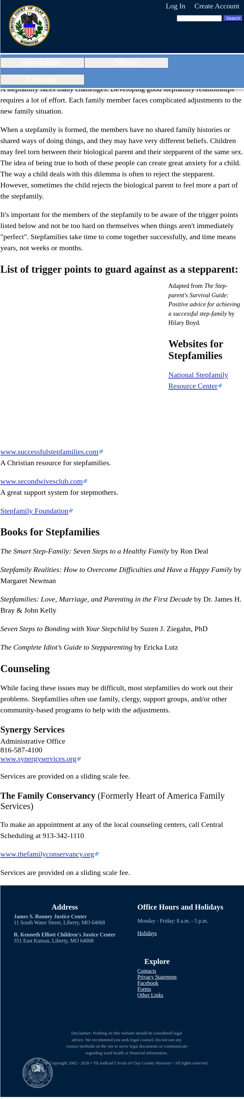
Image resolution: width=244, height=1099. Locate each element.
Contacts (146, 971)
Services (41, 79)
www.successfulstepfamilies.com (49, 451)
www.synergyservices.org (38, 758)
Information (41, 62)
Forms (144, 989)
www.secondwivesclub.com (41, 481)
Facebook (147, 983)
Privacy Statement (157, 977)
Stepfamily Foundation (34, 511)
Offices (125, 62)
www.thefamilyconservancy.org (47, 854)
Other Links (150, 995)
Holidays (147, 933)
